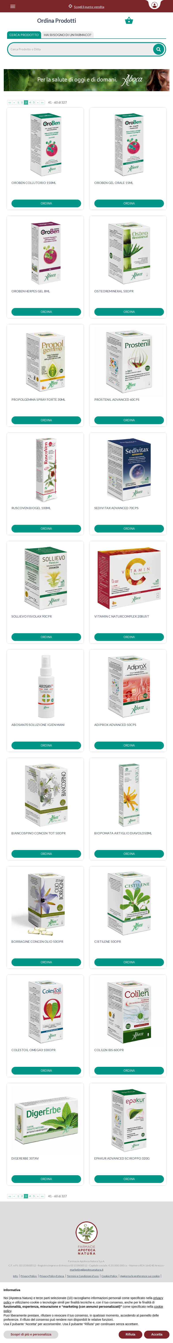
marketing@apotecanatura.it (86, 1269)
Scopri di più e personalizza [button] (31, 1334)
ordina (46, 203)
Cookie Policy (109, 1276)
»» (42, 102)
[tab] (68, 34)
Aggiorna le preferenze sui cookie (140, 1276)
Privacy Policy (29, 1276)
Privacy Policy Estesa (52, 1276)
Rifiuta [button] (130, 1334)
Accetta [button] (156, 1334)
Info (15, 1276)
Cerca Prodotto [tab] (24, 35)
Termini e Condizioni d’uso (83, 1276)
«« (9, 102)
